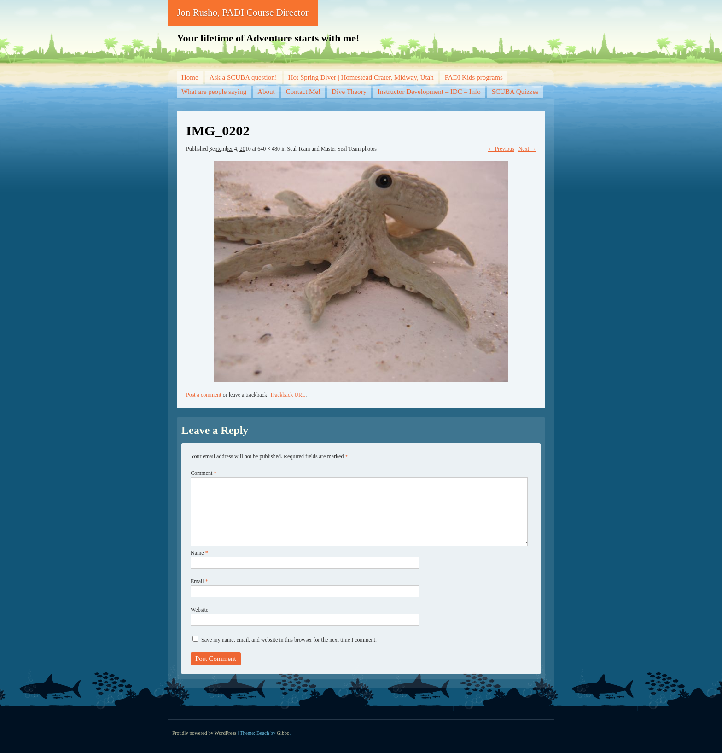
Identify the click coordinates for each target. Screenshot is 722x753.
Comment (203, 473)
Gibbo (283, 732)
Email (199, 581)
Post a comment (203, 394)
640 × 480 (268, 149)
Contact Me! (303, 91)
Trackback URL (287, 394)
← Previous (501, 149)
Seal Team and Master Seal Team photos (332, 149)
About (266, 91)
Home (189, 77)
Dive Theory (349, 91)
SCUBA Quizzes (515, 91)
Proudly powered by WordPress (204, 732)
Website (199, 610)
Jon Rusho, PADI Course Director (243, 12)
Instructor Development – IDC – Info (429, 91)
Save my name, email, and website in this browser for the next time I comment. (289, 639)
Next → (527, 149)
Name (199, 552)
